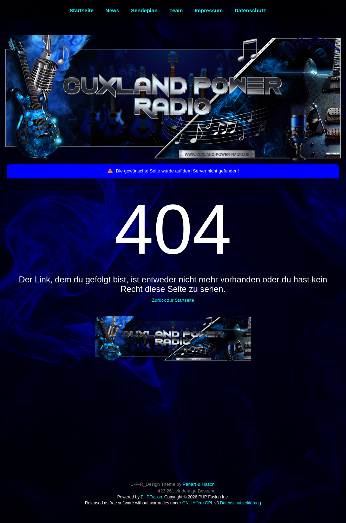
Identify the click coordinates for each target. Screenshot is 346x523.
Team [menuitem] (176, 10)
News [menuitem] (112, 10)
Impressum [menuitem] (209, 10)
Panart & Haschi (199, 484)
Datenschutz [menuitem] (250, 10)
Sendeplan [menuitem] (144, 10)
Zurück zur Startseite (173, 300)
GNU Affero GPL (197, 503)
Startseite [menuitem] (81, 10)
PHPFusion (151, 497)
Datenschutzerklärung (240, 503)
